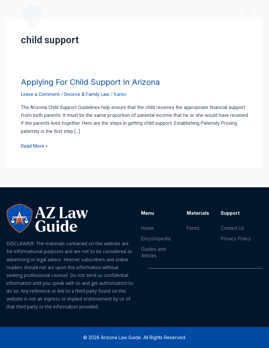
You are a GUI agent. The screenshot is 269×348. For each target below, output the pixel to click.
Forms (193, 228)
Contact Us (232, 228)
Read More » (34, 145)
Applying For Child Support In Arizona (90, 82)
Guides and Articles (153, 252)
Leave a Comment (40, 94)
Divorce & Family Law (86, 94)
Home (147, 228)
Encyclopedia (155, 238)
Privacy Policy (236, 238)
